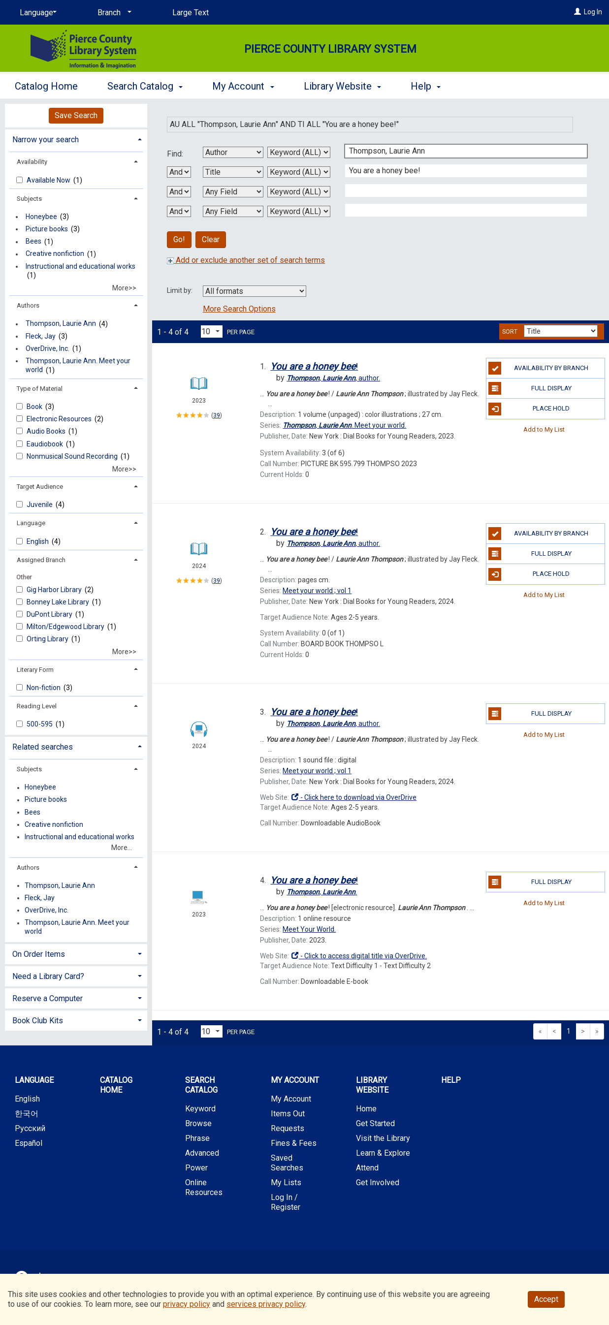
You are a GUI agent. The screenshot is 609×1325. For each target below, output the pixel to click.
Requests (287, 1128)
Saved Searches (287, 1162)
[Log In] (577, 12)
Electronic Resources (60, 419)
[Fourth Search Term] (461, 210)
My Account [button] (243, 86)
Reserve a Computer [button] (47, 998)
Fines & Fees (294, 1143)
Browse (198, 1123)
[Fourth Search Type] (298, 211)
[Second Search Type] (298, 172)
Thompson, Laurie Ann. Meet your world (78, 365)
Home (366, 1108)
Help (451, 1080)
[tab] (76, 138)
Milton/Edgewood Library (66, 627)
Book (35, 406)
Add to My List (544, 429)
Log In (593, 12)
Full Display (529, 388)
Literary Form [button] (35, 669)
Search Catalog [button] (145, 86)
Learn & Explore (383, 1153)
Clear (211, 239)
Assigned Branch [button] (41, 560)
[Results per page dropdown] (212, 331)
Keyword (200, 1108)
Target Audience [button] (40, 486)
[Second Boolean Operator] (179, 191)
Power (196, 1167)
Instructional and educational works (80, 266)
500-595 (40, 724)
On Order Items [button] (38, 954)
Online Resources (204, 1187)
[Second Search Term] (461, 170)
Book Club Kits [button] (37, 1020)
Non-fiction (44, 688)
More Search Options (239, 309)
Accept (546, 1299)
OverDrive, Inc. (47, 348)
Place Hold (529, 409)
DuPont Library (50, 614)
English (38, 541)
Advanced (202, 1153)
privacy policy (186, 1304)
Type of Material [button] (40, 388)
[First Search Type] (298, 152)
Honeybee (41, 217)
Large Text (190, 12)
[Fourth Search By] (233, 211)
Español (28, 1143)
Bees (33, 242)
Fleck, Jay (41, 336)
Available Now (49, 180)
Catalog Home (46, 86)
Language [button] (31, 523)
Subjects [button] (29, 198)
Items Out (288, 1113)
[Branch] (113, 13)
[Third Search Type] (298, 191)
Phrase (197, 1138)
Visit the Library (383, 1138)
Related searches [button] (42, 747)
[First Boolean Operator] (179, 172)
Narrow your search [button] (45, 139)
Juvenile (40, 504)
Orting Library (48, 639)
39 (216, 415)
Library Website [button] (342, 86)
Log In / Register (285, 1202)
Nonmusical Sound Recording (73, 456)
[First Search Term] (461, 151)
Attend (367, 1167)
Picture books (47, 229)
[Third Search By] (233, 191)
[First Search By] (233, 152)
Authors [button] (28, 305)
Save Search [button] (76, 115)
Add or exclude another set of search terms (246, 260)
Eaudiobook (45, 444)
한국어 (26, 1113)
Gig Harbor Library (55, 590)
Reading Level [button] (37, 706)
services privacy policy (265, 1304)
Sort (509, 331)
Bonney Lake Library (59, 602)
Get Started (375, 1123)
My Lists (286, 1182)
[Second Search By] (233, 172)
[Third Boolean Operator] (179, 211)
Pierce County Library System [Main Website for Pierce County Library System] (330, 49)
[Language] (36, 13)
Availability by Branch (538, 368)
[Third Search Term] (461, 190)
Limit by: (180, 290)
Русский (30, 1128)
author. (333, 378)
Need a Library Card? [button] (48, 976)
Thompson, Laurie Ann (61, 324)
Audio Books (47, 431)
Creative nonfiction (55, 254)
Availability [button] (32, 161)
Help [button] (426, 86)
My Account (291, 1099)
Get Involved (377, 1182)
